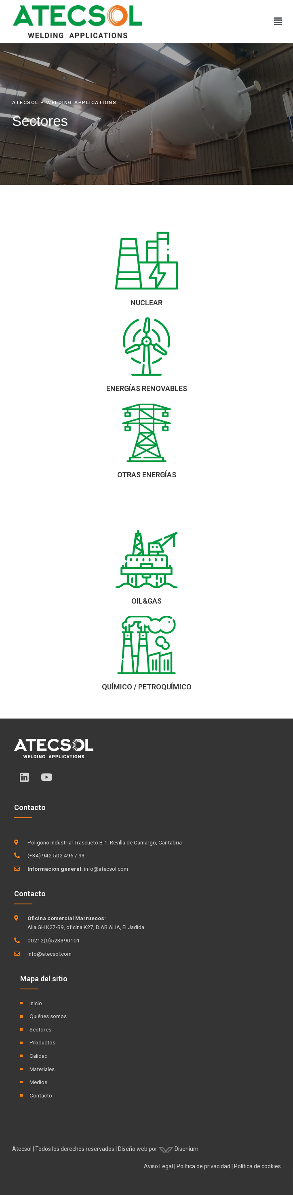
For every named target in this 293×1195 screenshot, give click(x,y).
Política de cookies (257, 1166)
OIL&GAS (146, 601)
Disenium (178, 1149)
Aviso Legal (158, 1166)
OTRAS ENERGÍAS (146, 474)
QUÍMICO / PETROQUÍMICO (147, 687)
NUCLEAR (146, 302)
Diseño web (133, 1149)
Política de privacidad (203, 1166)
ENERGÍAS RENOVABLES (146, 388)
